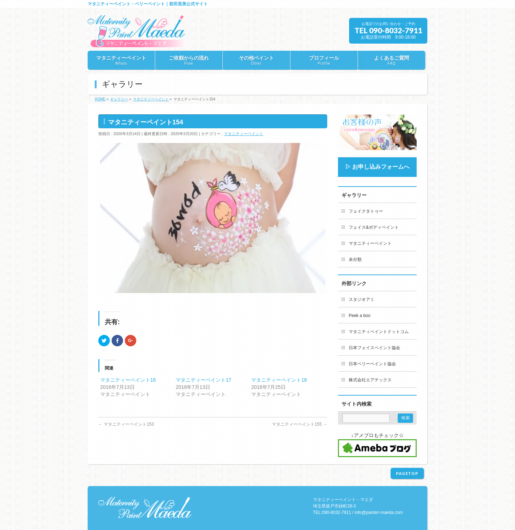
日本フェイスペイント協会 (374, 347)
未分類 (355, 259)
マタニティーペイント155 (299, 424)
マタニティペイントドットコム (379, 331)
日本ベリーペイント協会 (372, 363)
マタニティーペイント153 (126, 424)
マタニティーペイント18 (279, 380)
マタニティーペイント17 (203, 380)
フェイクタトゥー (366, 211)
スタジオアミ (361, 299)
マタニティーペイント (243, 134)
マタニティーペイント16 (128, 380)
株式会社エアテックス (370, 379)
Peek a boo (360, 315)
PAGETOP (407, 473)
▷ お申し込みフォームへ (377, 167)
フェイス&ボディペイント (374, 227)
